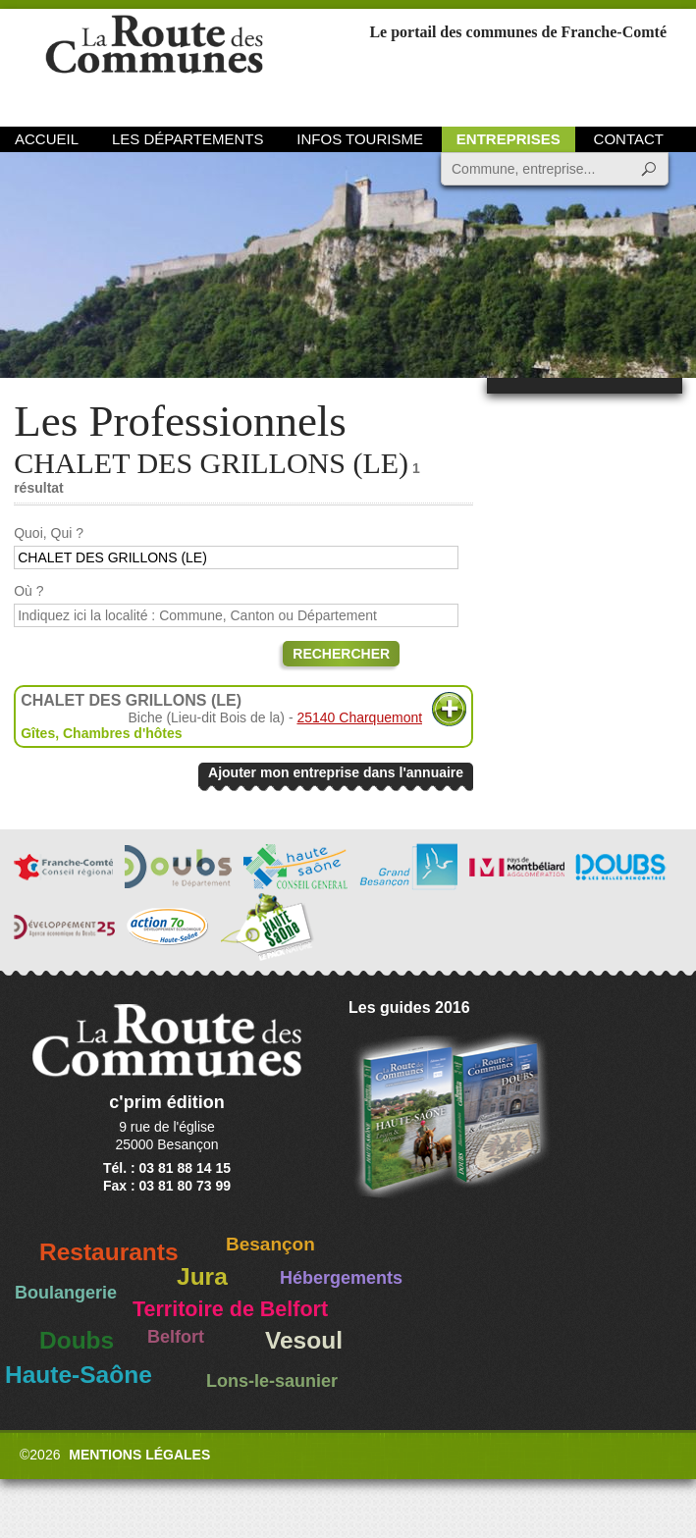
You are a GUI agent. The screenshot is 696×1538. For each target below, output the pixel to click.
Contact (629, 139)
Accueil (47, 139)
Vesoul (304, 1340)
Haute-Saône (78, 1374)
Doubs (76, 1340)
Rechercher (341, 654)
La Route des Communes (154, 63)
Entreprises (508, 139)
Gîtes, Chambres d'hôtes (101, 733)
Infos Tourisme (359, 139)
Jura (202, 1276)
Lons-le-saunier (272, 1381)
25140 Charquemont (359, 717)
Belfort (175, 1337)
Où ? (28, 591)
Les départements (187, 139)
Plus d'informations (449, 709)
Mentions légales (139, 1454)
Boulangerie (66, 1292)
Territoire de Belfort (230, 1309)
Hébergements (341, 1278)
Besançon (270, 1244)
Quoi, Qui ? (48, 533)
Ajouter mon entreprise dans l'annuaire (335, 772)
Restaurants (109, 1252)
